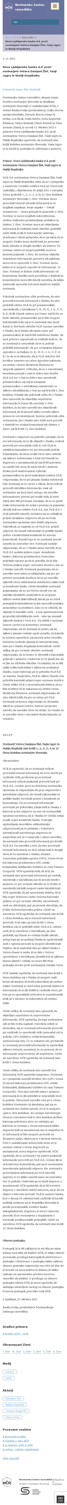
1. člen (6, 1351)
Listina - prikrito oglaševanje (22, 1449)
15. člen (16, 1351)
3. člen (37, 1351)
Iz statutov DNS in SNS (19, 1445)
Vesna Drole (12, 1417)
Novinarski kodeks (15, 1436)
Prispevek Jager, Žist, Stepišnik (22, 89)
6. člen (57, 1351)
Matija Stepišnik (14, 1404)
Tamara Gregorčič (16, 1410)
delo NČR (11, 37)
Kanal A (9, 1371)
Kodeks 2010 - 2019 (16, 1333)
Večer (8, 1378)
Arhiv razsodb (11, 1458)
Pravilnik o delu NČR (17, 1440)
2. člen (27, 1351)
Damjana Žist (13, 1398)
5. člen (47, 1351)
